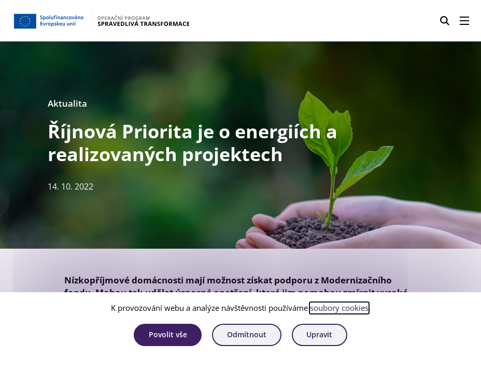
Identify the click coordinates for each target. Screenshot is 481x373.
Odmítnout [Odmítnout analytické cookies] (246, 334)
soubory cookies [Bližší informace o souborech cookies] (339, 308)
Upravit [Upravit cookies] (319, 334)
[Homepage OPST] (119, 20)
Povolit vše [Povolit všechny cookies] (168, 334)
